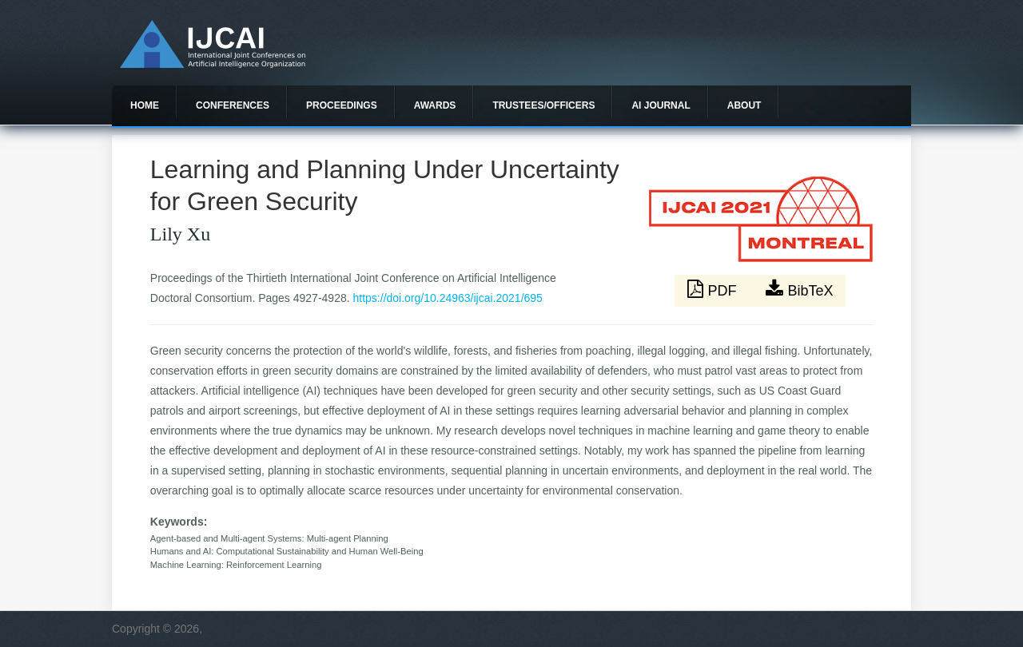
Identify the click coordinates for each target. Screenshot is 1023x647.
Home (144, 105)
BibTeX (799, 289)
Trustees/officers (543, 105)
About (744, 105)
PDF (713, 289)
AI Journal (660, 105)
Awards (435, 105)
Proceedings (341, 105)
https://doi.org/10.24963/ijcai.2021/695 (448, 298)
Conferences (232, 105)
